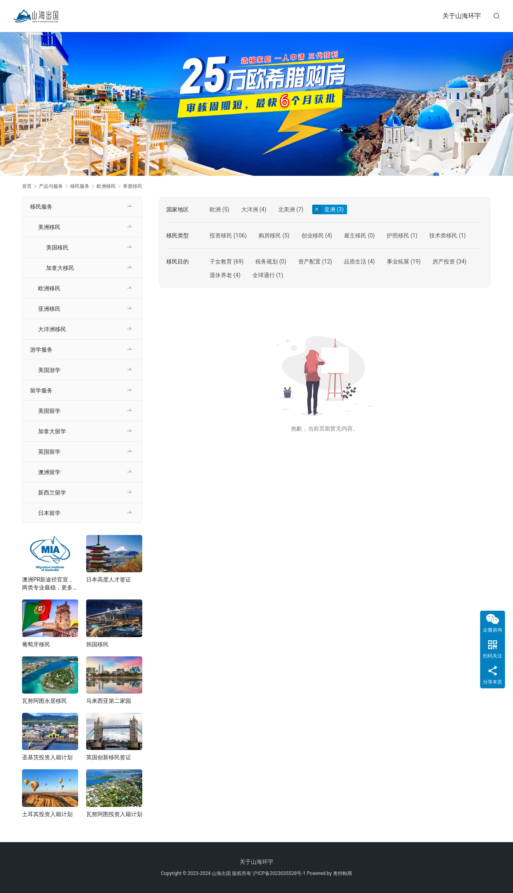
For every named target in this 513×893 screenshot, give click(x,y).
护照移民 (398, 235)
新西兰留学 (52, 492)
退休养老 (221, 275)
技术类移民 (443, 235)
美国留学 (49, 411)
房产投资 (443, 261)
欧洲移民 (49, 288)
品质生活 (355, 261)
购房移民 (270, 235)
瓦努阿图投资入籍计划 (114, 814)
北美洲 (286, 209)
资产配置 (309, 261)
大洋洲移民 (52, 329)
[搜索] (496, 16)
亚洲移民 (49, 309)
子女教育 (221, 261)
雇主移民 (355, 235)
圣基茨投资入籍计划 (47, 757)
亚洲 (329, 209)
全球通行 (263, 275)
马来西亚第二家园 (108, 701)
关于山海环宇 (461, 16)
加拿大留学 (52, 431)
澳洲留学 (49, 472)
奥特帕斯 (342, 873)
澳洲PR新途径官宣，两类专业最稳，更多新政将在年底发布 (50, 583)
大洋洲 (249, 209)
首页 (27, 186)
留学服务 (41, 390)
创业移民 (312, 235)
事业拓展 (398, 261)
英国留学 (49, 452)
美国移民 (57, 247)
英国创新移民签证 (108, 757)
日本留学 (49, 513)
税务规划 (266, 261)
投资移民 (221, 235)
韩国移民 (97, 644)
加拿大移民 (60, 268)
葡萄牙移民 (36, 644)
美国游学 (49, 370)
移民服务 (41, 206)
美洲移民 (49, 227)
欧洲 (215, 209)
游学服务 (41, 349)
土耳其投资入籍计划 (47, 814)
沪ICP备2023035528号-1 (278, 873)
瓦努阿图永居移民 (44, 701)
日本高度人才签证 (108, 579)
